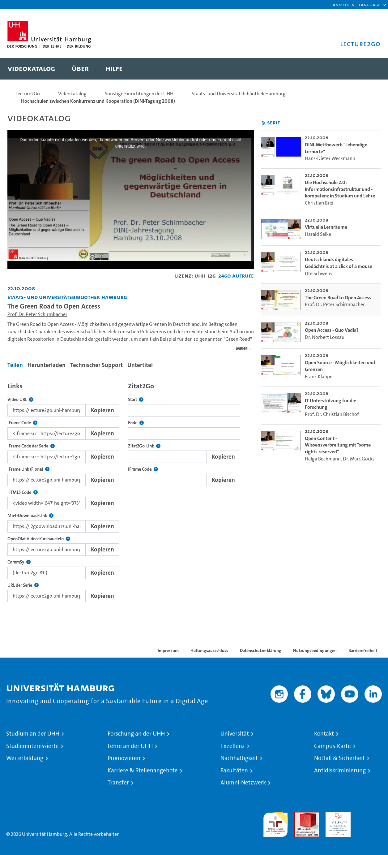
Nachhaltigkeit (239, 758)
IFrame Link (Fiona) (28, 469)
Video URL (20, 399)
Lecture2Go (27, 93)
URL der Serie (23, 585)
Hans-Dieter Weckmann (330, 158)
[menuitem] (31, 69)
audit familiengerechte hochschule (275, 823)
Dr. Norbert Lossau (324, 337)
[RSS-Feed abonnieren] (263, 123)
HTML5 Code (22, 492)
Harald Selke (318, 234)
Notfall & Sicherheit (339, 758)
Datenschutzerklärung (260, 650)
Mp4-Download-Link (30, 515)
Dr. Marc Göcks (359, 459)
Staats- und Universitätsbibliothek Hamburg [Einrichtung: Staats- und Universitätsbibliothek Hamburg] (67, 297)
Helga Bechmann (323, 459)
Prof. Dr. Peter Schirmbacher (37, 314)
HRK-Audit (336, 815)
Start (135, 399)
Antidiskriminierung (340, 770)
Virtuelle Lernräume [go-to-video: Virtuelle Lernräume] (326, 227)
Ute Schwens (318, 273)
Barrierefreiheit (362, 650)
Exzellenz (232, 746)
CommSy (19, 562)
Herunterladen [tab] (47, 365)
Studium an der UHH (32, 734)
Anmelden (344, 4)
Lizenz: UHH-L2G (195, 275)
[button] (369, 4)
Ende (136, 423)
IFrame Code (22, 423)
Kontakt (324, 734)
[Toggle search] (370, 69)
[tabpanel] (130, 490)
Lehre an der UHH (130, 746)
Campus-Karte (332, 746)
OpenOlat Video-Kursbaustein (38, 539)
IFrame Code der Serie (31, 446)
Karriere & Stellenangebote (143, 770)
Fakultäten (234, 770)
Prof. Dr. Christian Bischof (332, 414)
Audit (300, 815)
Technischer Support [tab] (96, 365)
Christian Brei (319, 203)
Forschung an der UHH (136, 734)
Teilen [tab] (15, 365)
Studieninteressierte (32, 746)
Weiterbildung (24, 758)
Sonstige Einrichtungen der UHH (139, 93)
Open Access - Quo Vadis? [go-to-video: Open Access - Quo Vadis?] (332, 330)
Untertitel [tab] (140, 365)
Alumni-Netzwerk (243, 783)
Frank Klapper (319, 376)
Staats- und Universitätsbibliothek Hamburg (239, 93)
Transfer (118, 783)
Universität (234, 734)
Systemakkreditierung (369, 815)
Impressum (168, 650)
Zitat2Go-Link (144, 446)
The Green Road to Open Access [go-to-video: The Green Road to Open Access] (338, 297)
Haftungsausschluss (209, 650)
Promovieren (124, 758)
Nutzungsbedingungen (315, 650)
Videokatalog (72, 93)
